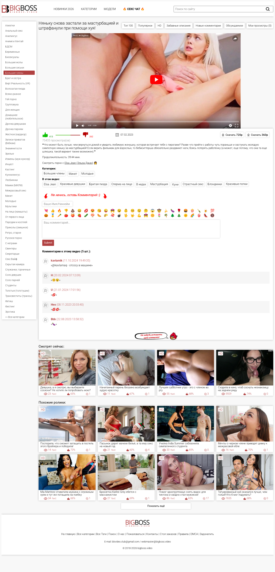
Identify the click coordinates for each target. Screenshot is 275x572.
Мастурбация (159, 184)
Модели (110, 9)
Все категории (85, 534)
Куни (175, 184)
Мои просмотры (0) (259, 25)
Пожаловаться (135, 534)
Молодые (87, 173)
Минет (73, 173)
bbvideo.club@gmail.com (125, 541)
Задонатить (207, 534)
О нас (121, 534)
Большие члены (54, 173)
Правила (183, 534)
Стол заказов (168, 534)
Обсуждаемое (234, 25)
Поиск (112, 534)
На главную (68, 534)
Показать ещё (156, 506)
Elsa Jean (50, 184)
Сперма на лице (121, 184)
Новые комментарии (208, 25)
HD (159, 25)
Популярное (145, 25)
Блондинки (215, 184)
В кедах (141, 184)
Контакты (152, 534)
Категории (89, 9)
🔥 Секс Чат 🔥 (133, 9)
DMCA (194, 534)
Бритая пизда (98, 184)
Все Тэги (101, 534)
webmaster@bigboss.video (156, 541)
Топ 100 (128, 25)
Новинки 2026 (64, 9)
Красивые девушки (72, 184)
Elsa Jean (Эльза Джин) (79, 163)
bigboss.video (145, 548)
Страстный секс (193, 184)
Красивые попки (236, 184)
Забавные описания (178, 25)
